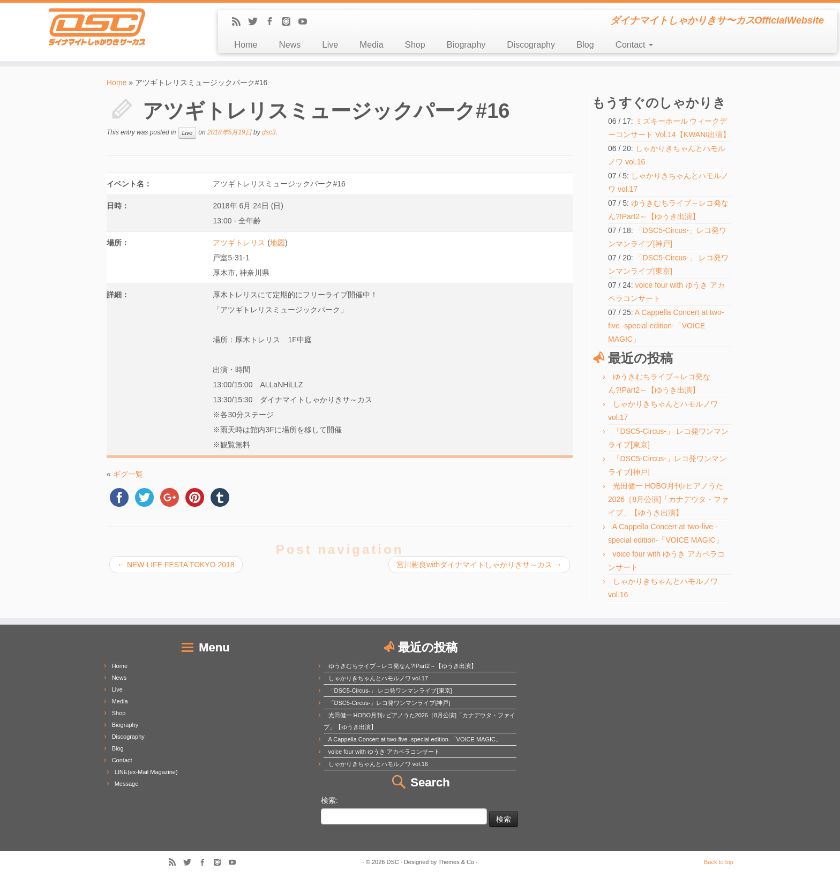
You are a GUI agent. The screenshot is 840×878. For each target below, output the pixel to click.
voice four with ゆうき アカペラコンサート (384, 751)
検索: (329, 800)
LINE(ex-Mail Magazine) (146, 772)
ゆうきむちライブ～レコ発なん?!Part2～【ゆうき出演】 (402, 666)
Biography (466, 45)
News (290, 45)
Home (245, 45)
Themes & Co (456, 862)
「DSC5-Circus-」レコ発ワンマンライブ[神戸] (389, 703)
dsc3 (268, 132)
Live (330, 45)
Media (371, 45)
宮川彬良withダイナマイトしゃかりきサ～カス (479, 564)
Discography (531, 45)
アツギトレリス (239, 242)
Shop (415, 45)
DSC (393, 862)
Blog (585, 45)
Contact (634, 45)
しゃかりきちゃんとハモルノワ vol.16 (378, 764)
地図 (277, 242)
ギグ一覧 (128, 474)
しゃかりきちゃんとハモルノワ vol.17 (378, 678)
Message (127, 784)
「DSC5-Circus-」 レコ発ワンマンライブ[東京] (390, 690)
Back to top (718, 862)
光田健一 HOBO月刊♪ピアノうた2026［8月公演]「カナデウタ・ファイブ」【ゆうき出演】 (668, 499)
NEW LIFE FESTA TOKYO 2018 (176, 564)
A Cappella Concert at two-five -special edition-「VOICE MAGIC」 (666, 325)
